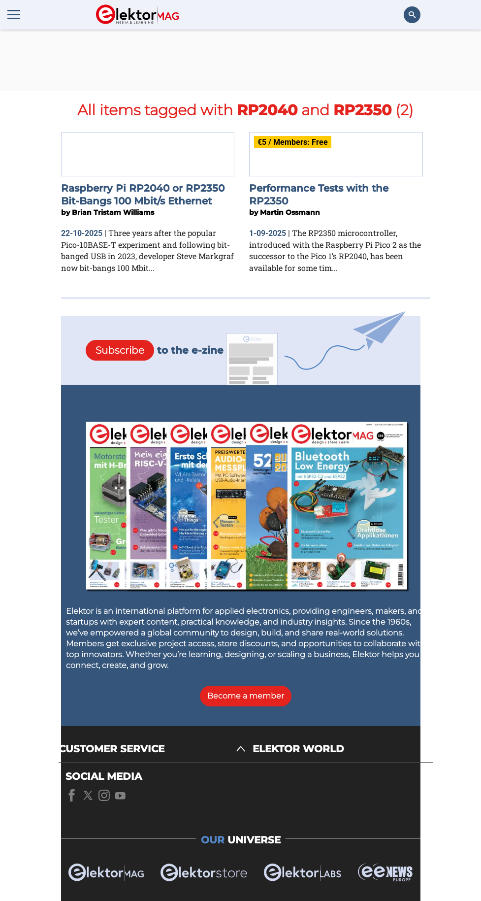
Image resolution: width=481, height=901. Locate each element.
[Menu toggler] (13, 14)
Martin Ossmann (290, 212)
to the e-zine (155, 350)
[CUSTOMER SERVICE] (152, 749)
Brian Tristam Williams (113, 212)
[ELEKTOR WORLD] (343, 749)
